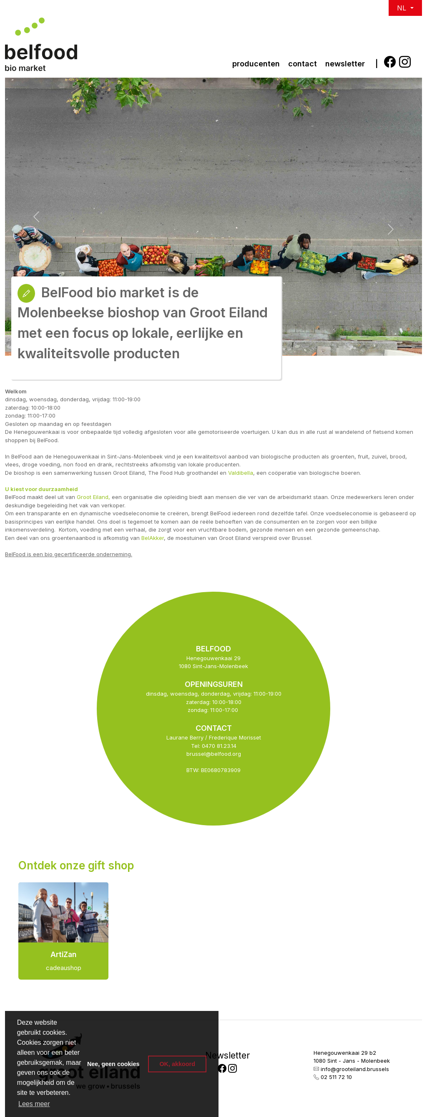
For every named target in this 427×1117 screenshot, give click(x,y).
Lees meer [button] (34, 1103)
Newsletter (227, 1055)
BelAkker (152, 537)
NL (402, 8)
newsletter (345, 63)
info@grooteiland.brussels (355, 1069)
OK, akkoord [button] (177, 1064)
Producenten (256, 63)
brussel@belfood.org (213, 753)
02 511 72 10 (336, 1077)
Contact (302, 63)
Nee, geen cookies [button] (113, 1064)
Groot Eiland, (93, 497)
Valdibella (240, 472)
